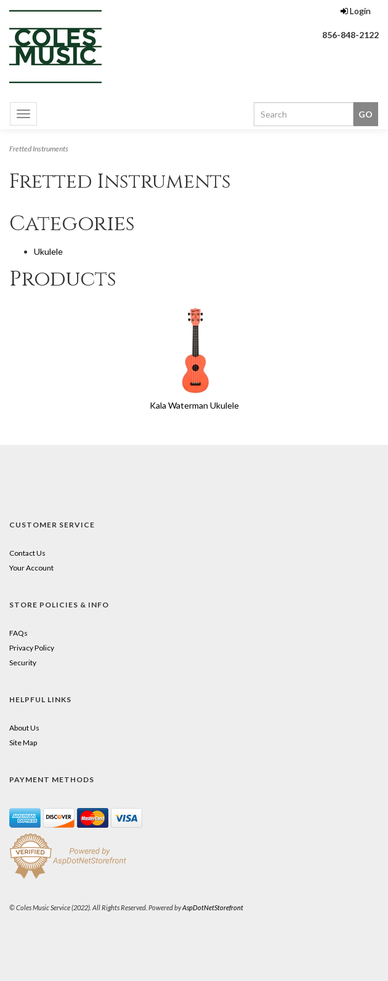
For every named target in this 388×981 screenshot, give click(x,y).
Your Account (31, 567)
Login (356, 11)
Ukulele (48, 251)
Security (22, 662)
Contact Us (27, 553)
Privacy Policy (31, 647)
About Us (24, 727)
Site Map (23, 742)
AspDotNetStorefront (212, 907)
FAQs (18, 633)
